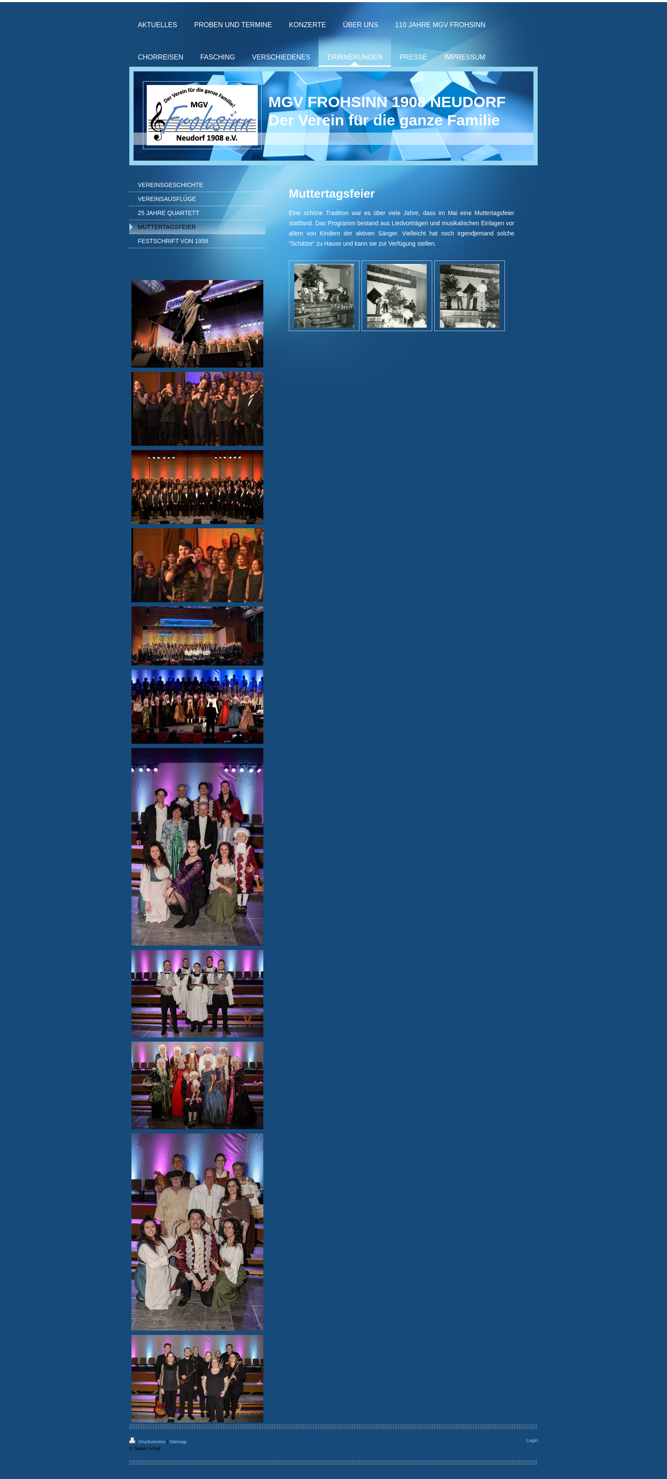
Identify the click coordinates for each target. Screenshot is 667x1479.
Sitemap (177, 1441)
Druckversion (148, 1441)
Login (532, 1440)
